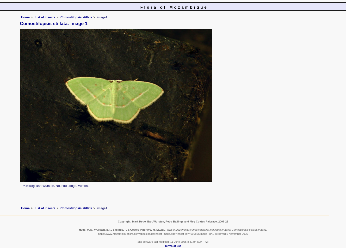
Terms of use (173, 245)
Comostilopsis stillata (76, 17)
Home (25, 17)
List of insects (45, 17)
